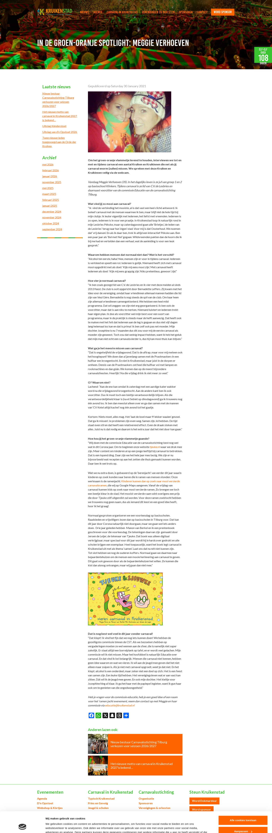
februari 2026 (50, 170)
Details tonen (53, 826)
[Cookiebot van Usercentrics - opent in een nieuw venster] (22, 826)
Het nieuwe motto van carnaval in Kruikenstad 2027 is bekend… (59, 116)
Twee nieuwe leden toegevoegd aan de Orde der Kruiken (59, 142)
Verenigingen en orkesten (158, 12)
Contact (202, 12)
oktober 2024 (50, 223)
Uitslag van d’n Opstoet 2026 (59, 131)
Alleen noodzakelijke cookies (243, 822)
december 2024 (51, 211)
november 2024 (51, 217)
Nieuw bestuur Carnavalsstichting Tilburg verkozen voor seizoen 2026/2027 (58, 100)
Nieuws (84, 12)
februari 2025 (50, 199)
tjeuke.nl (155, 446)
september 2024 (52, 229)
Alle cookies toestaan (243, 800)
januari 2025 (49, 205)
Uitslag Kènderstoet (54, 126)
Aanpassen (243, 811)
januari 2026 (49, 176)
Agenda (97, 12)
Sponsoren (186, 12)
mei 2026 (47, 164)
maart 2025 (49, 193)
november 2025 (51, 182)
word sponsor (223, 12)
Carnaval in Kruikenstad (122, 12)
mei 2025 (47, 188)
